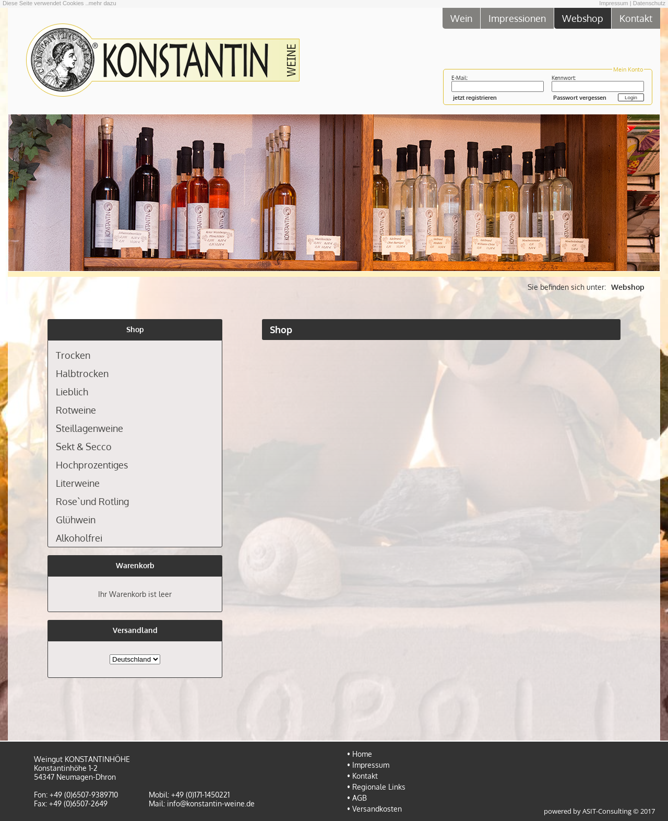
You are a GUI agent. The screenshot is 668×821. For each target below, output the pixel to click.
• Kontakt (362, 775)
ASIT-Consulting (606, 811)
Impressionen (517, 18)
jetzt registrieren (475, 97)
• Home (359, 753)
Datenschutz (649, 3)
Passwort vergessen (579, 97)
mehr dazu (102, 3)
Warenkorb (135, 565)
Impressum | (615, 3)
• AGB (357, 797)
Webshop (582, 18)
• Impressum (368, 764)
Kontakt (635, 18)
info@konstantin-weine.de (211, 803)
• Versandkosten (374, 808)
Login (631, 97)
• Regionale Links (376, 786)
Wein (461, 18)
